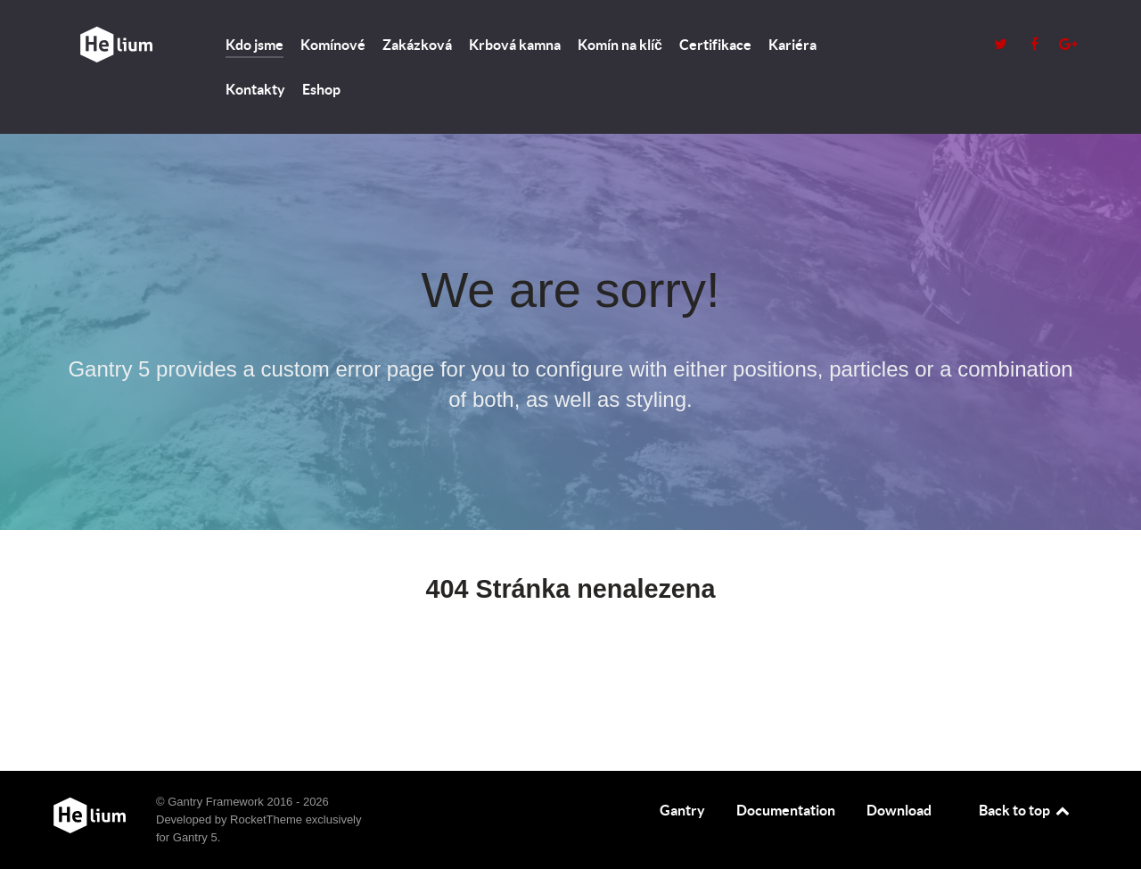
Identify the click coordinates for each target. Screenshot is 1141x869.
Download (899, 810)
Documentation (785, 810)
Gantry (682, 810)
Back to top (1025, 810)
